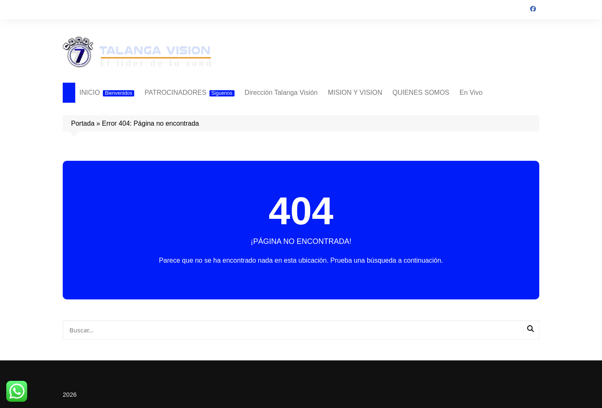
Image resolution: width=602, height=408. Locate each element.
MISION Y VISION (355, 92)
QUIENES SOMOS (421, 92)
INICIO (106, 92)
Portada (82, 123)
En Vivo (470, 92)
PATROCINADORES (190, 92)
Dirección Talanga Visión (281, 92)
